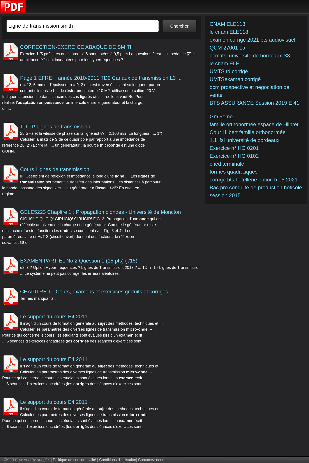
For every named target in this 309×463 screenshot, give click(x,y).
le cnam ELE (224, 63)
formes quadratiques (234, 172)
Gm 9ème (221, 116)
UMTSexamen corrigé (236, 79)
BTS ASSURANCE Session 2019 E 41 (254, 103)
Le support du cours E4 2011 (54, 316)
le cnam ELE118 (229, 32)
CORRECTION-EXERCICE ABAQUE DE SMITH (77, 47)
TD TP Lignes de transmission (55, 126)
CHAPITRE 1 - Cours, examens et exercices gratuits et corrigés (94, 291)
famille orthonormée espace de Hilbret (255, 124)
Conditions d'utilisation (117, 460)
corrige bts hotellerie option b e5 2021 (254, 180)
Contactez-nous (151, 460)
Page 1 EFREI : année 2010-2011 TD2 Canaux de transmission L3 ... (101, 78)
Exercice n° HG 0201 (235, 148)
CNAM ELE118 (227, 24)
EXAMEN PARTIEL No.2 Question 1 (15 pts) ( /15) (79, 261)
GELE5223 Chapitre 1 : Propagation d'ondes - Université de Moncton (100, 212)
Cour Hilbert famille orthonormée (248, 132)
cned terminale (227, 164)
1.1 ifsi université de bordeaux (244, 140)
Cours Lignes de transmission (54, 169)
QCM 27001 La (227, 48)
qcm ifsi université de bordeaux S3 (250, 56)
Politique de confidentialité (74, 460)
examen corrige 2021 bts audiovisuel (252, 40)
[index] (13, 12)
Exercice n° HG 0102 (235, 156)
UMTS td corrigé (229, 71)
